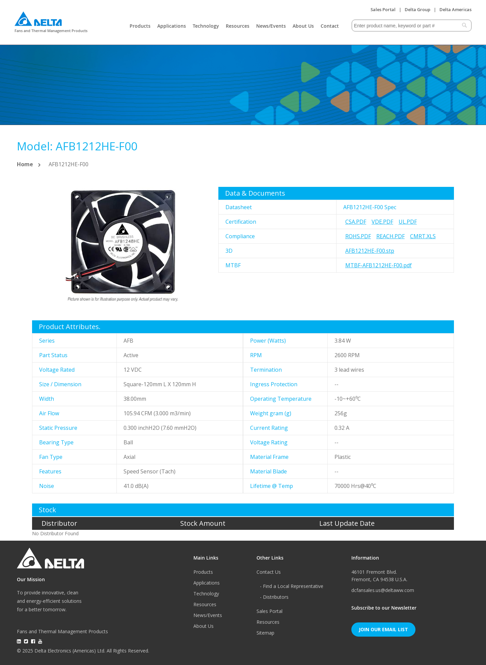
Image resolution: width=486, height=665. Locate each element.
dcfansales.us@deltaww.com (382, 590)
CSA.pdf (355, 221)
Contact (330, 26)
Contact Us (268, 572)
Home (25, 164)
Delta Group (417, 9)
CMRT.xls (423, 236)
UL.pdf (408, 221)
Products (140, 26)
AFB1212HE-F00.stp (369, 250)
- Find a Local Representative (291, 586)
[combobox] (411, 25)
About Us (303, 26)
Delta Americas (455, 9)
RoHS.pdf (358, 236)
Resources (237, 26)
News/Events (271, 26)
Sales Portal (383, 9)
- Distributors (274, 597)
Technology (206, 26)
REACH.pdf (390, 236)
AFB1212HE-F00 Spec (369, 207)
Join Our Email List (383, 629)
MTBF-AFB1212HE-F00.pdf (378, 265)
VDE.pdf (382, 221)
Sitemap (265, 633)
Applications (171, 26)
